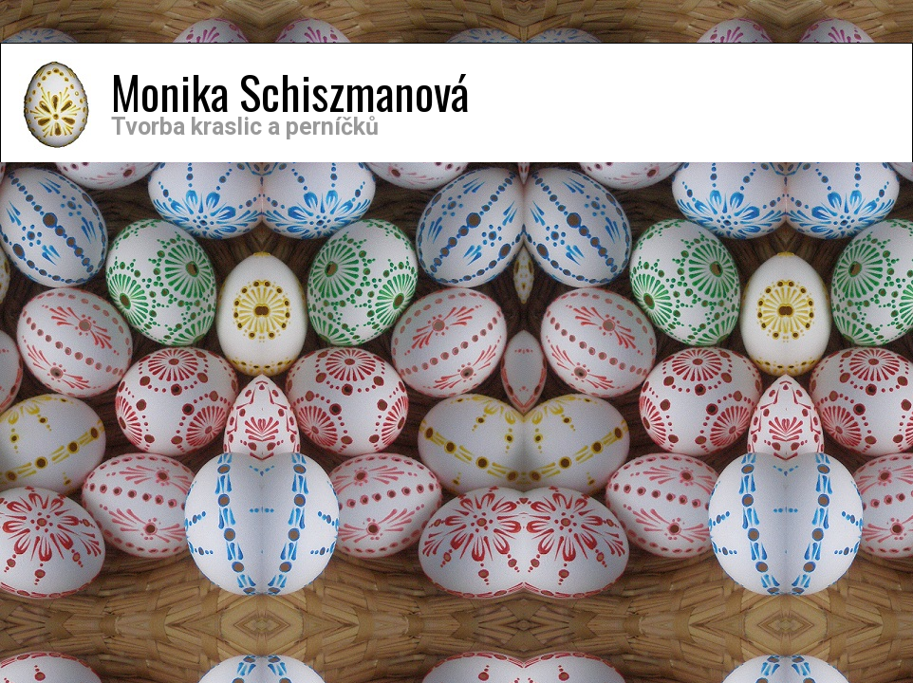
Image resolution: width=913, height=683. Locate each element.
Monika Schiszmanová (290, 91)
